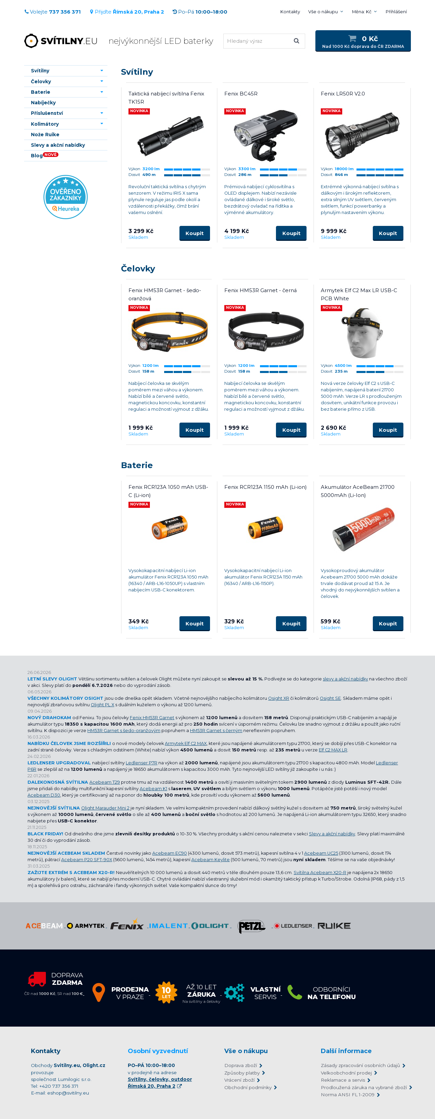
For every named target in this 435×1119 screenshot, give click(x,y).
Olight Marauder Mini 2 (105, 808)
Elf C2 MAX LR (333, 749)
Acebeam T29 (104, 782)
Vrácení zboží (239, 1080)
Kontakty (290, 11)
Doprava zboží (240, 1065)
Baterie (137, 465)
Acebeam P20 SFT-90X (86, 859)
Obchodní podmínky (248, 1087)
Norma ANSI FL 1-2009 (348, 1094)
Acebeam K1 (153, 788)
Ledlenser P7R (141, 762)
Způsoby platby (242, 1073)
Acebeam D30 (44, 795)
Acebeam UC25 (321, 853)
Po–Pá (199, 12)
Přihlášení (396, 11)
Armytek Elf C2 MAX (186, 743)
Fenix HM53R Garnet (152, 717)
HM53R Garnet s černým (216, 730)
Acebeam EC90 (169, 853)
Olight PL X (102, 704)
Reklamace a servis (343, 1080)
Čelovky (138, 268)
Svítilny (137, 72)
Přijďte (126, 12)
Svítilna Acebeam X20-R (320, 872)
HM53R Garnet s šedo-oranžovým (123, 730)
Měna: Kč (361, 11)
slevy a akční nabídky (345, 678)
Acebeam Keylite (210, 859)
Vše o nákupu (323, 11)
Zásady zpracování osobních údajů (360, 1065)
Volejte (52, 12)
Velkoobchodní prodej (346, 1073)
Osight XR (278, 698)
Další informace (346, 1051)
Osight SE (330, 698)
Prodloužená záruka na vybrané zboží (362, 1087)
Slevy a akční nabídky (332, 833)
